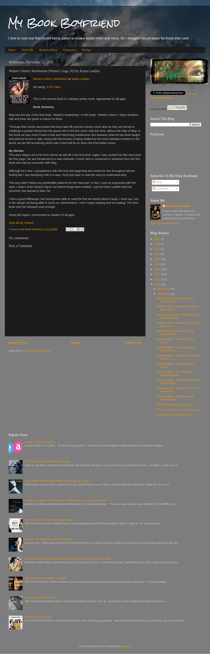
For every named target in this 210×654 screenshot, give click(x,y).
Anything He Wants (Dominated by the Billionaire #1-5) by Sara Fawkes (65, 500)
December (163, 288)
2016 (157, 259)
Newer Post (18, 343)
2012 (157, 279)
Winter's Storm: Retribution (50, 78)
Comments (160, 188)
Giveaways (69, 49)
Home (12, 49)
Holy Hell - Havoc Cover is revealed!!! (46, 578)
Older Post (133, 343)
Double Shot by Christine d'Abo (175, 414)
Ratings (86, 49)
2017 (157, 254)
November (163, 293)
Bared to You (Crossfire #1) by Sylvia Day (48, 539)
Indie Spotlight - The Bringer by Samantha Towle (175, 373)
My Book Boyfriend (64, 23)
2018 (157, 249)
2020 (157, 243)
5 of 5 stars (53, 87)
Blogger (125, 646)
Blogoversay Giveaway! (38, 617)
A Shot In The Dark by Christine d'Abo (179, 409)
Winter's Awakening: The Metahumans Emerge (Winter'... (179, 316)
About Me (27, 49)
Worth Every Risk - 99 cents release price (48, 519)
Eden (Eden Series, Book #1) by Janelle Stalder (175, 333)
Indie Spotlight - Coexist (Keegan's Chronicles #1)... (177, 349)
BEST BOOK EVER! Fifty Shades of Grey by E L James (56, 480)
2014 (157, 269)
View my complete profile (164, 223)
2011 (157, 284)
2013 (157, 274)
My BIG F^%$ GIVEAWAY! (39, 442)
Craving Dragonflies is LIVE (40, 597)
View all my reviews (21, 222)
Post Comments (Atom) (38, 350)
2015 (157, 264)
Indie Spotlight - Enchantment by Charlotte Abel (175, 398)
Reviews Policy (48, 49)
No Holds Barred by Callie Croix (175, 404)
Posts (157, 182)
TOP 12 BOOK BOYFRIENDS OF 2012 (47, 461)
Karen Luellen (81, 78)
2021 (157, 238)
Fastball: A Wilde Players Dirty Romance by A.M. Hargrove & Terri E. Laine (67, 558)
